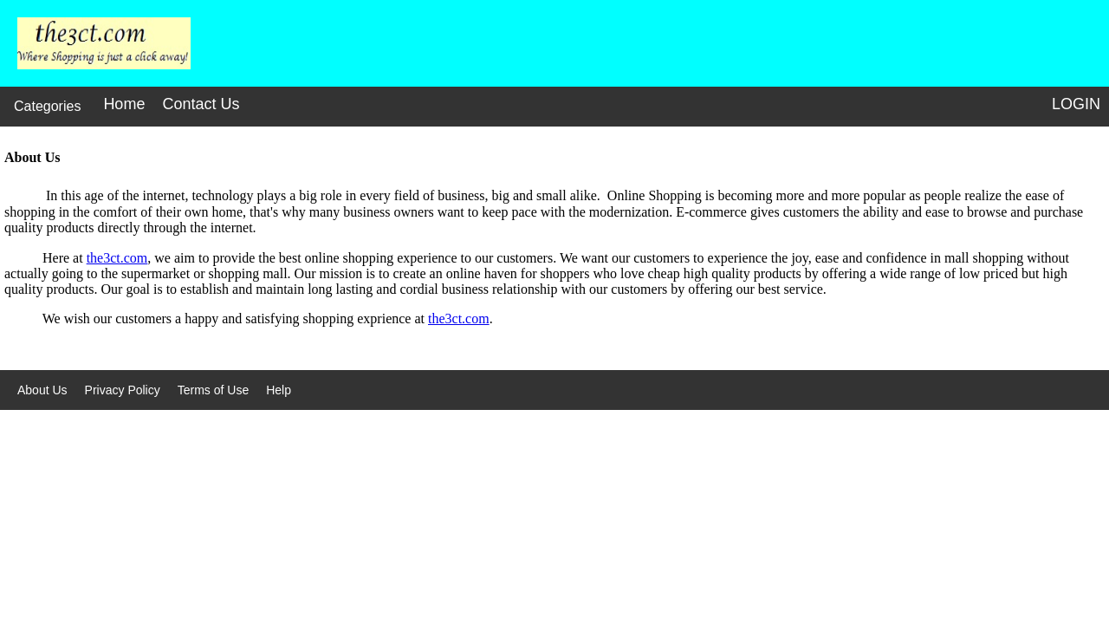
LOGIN (1076, 104)
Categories (47, 106)
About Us (42, 390)
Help (278, 390)
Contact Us (200, 104)
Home (124, 104)
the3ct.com (117, 257)
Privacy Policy (122, 390)
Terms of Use (213, 390)
